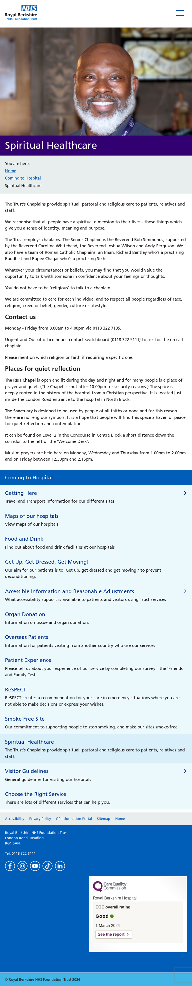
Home (10, 170)
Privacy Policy (40, 818)
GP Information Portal (74, 818)
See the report (111, 934)
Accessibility (14, 818)
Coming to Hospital (23, 178)
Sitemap (103, 818)
